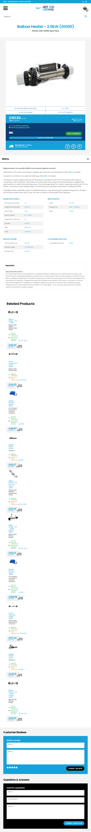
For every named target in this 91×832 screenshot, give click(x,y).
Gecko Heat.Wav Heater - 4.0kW (12, 615)
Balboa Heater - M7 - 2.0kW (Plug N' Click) (13, 528)
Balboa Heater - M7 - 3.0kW (13, 321)
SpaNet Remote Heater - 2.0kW (12, 572)
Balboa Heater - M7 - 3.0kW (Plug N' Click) (13, 694)
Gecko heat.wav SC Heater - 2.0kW (13, 364)
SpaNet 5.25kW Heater (11, 656)
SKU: (73, 119)
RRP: (11, 121)
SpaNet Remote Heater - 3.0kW (12, 403)
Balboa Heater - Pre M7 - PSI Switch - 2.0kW (13, 484)
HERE (70, 172)
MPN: (74, 121)
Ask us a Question (45, 138)
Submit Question (74, 823)
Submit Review (75, 768)
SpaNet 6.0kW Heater (11, 446)
